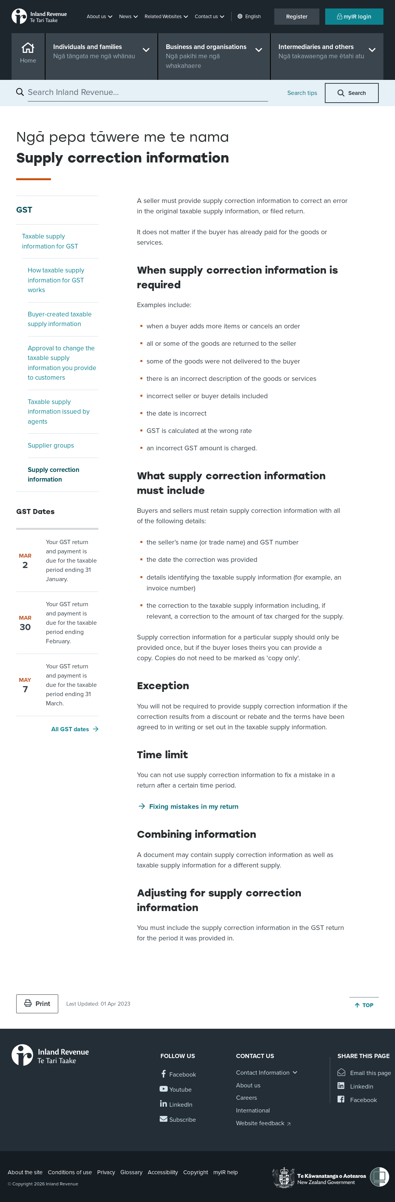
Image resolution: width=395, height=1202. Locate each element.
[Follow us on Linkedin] (176, 1105)
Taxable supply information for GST (50, 241)
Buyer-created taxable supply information (60, 319)
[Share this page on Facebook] (357, 1100)
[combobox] (148, 92)
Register (296, 16)
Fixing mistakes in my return (193, 806)
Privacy (106, 1172)
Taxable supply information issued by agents (58, 412)
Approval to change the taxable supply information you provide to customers (62, 363)
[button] (100, 17)
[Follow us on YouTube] (176, 1090)
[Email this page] (364, 1073)
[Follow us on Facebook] (178, 1075)
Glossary (131, 1172)
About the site (25, 1172)
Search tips (302, 93)
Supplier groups (51, 445)
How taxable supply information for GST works (56, 280)
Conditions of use (70, 1172)
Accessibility (163, 1172)
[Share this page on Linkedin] (355, 1087)
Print (37, 1003)
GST (24, 210)
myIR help (225, 1172)
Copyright (195, 1172)
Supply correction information (53, 475)
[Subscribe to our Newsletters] (178, 1120)
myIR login (354, 16)
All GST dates (70, 729)
